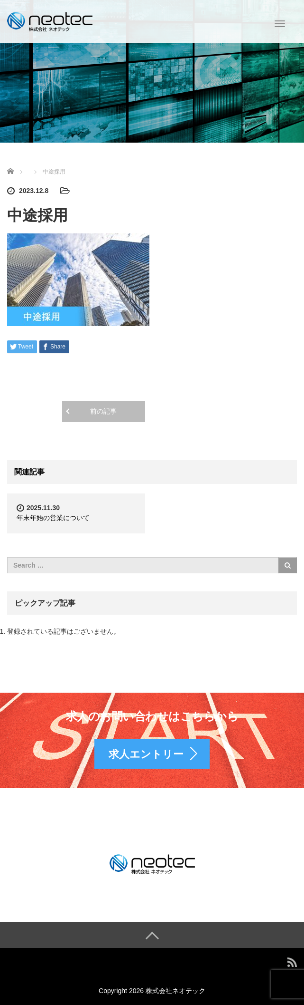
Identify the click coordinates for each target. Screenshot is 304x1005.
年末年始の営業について (53, 518)
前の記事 (103, 411)
